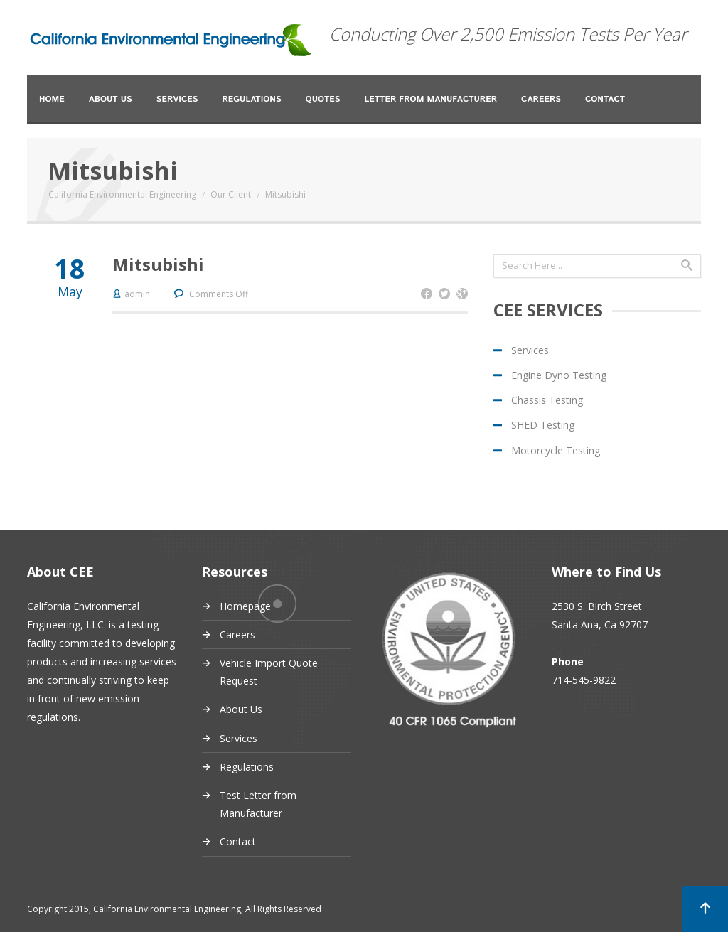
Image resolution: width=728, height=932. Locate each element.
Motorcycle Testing (555, 450)
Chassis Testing (547, 400)
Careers (541, 99)
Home (52, 99)
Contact (605, 99)
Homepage (245, 606)
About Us (110, 99)
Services (177, 99)
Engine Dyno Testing (558, 375)
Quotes (323, 99)
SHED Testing (542, 425)
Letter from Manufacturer (430, 99)
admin (137, 294)
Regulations (251, 99)
